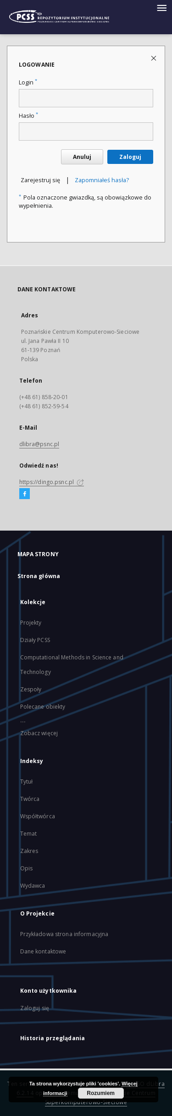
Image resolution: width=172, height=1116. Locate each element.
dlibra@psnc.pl (39, 444)
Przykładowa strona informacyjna (64, 934)
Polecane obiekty (43, 707)
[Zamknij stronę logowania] (154, 57)
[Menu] (161, 7)
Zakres (29, 851)
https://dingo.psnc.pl (51, 482)
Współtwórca (37, 816)
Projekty (31, 622)
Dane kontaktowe (43, 951)
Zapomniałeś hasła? (102, 180)
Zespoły (31, 689)
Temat (28, 833)
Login (28, 82)
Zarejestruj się (40, 180)
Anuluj (82, 157)
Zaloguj (130, 157)
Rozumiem (101, 1093)
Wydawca (32, 886)
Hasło (28, 116)
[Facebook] (24, 494)
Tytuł (26, 781)
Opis (26, 868)
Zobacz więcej (39, 733)
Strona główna (39, 576)
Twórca (30, 799)
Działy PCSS (35, 640)
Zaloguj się (35, 1008)
